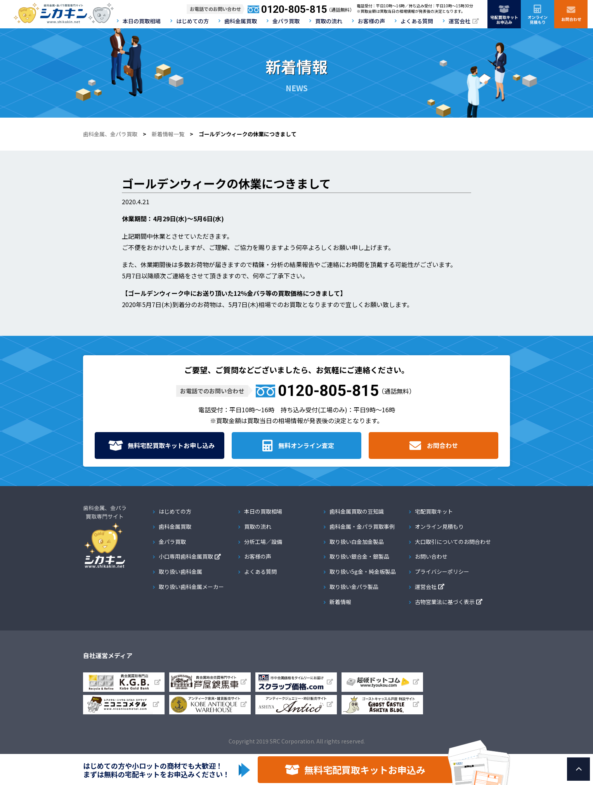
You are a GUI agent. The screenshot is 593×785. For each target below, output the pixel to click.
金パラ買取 (286, 21)
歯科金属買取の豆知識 (356, 511)
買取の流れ (328, 21)
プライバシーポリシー (442, 571)
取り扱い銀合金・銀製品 (359, 556)
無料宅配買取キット (171, 445)
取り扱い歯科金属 (180, 571)
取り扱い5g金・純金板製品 (362, 571)
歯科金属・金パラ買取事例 (362, 526)
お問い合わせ (431, 556)
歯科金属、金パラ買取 (110, 134)
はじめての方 (192, 21)
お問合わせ (442, 445)
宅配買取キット (434, 511)
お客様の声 (371, 21)
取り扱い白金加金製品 (356, 541)
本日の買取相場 (142, 21)
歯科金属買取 (240, 21)
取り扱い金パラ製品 (353, 586)
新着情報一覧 (168, 134)
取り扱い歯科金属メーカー (191, 586)
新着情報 (340, 602)
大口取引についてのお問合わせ (453, 541)
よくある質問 (417, 21)
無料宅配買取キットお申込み (364, 769)
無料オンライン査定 (306, 445)
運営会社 (459, 21)
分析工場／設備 (263, 541)
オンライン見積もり (439, 526)
